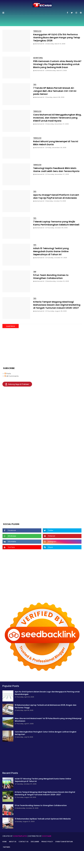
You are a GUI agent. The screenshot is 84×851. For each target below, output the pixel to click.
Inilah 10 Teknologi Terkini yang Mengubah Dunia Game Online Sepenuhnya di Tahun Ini (51, 251)
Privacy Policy (47, 842)
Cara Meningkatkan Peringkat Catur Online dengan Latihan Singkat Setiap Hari (45, 733)
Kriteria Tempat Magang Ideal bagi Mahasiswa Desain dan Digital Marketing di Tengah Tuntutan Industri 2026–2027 (56, 304)
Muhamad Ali (39, 44)
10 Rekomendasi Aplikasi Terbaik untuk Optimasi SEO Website (43, 819)
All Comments (11, 376)
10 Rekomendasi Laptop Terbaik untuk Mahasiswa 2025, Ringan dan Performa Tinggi (45, 706)
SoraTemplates (20, 836)
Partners (6, 847)
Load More (10, 326)
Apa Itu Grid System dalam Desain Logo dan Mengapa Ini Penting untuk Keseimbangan (47, 692)
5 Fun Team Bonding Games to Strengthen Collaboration (50, 277)
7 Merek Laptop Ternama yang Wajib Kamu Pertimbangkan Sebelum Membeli (56, 223)
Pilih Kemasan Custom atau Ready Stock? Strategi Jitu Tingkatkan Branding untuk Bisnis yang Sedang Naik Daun (57, 64)
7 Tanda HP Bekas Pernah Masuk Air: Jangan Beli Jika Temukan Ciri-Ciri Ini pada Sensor (54, 91)
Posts (7, 373)
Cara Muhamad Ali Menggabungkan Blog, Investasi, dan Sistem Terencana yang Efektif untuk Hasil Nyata (57, 117)
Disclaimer (35, 842)
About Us (12, 842)
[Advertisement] (20, 346)
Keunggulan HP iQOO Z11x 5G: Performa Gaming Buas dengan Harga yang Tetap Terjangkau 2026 (56, 37)
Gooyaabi (46, 836)
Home (4, 842)
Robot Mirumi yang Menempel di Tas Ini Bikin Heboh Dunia (55, 143)
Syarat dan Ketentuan (64, 842)
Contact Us (23, 842)
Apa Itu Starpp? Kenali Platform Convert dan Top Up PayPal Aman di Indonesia (56, 196)
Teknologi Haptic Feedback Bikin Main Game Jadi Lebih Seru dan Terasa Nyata (56, 170)
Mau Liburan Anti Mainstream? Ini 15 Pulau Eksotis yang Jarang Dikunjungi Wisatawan (48, 719)
